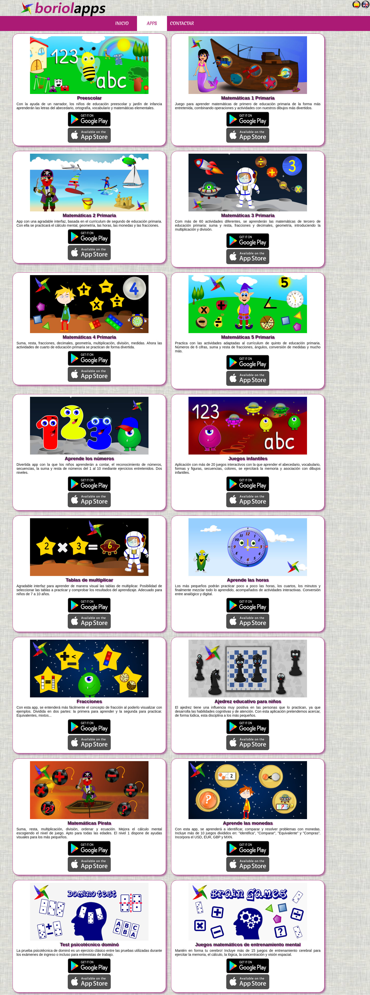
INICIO (121, 23)
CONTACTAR (182, 23)
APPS (152, 23)
